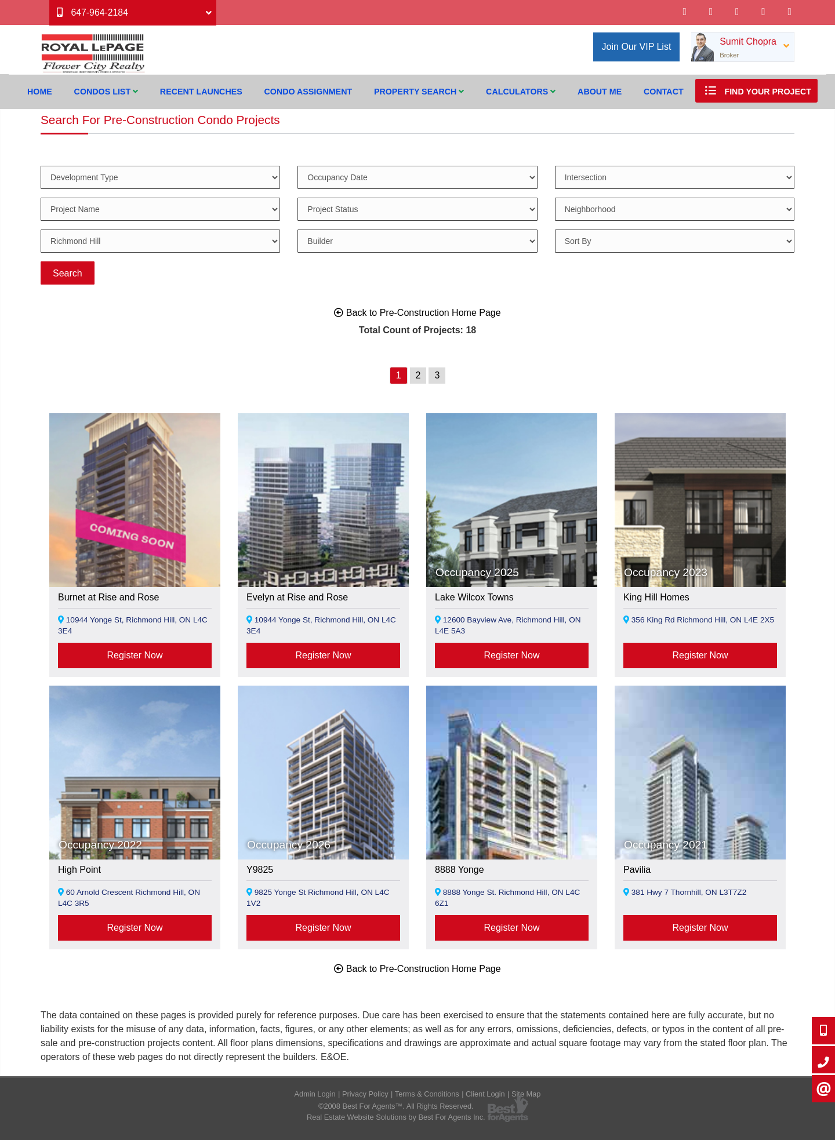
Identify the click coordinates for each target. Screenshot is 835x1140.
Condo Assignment (308, 91)
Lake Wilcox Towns (474, 597)
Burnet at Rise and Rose (108, 597)
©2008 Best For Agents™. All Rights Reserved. (396, 1106)
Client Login (485, 1094)
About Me (600, 91)
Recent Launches (201, 91)
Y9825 (259, 870)
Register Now (134, 655)
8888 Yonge (459, 870)
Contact (664, 91)
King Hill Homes (656, 597)
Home (39, 91)
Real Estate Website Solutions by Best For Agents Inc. (396, 1117)
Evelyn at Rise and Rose (297, 597)
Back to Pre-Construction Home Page (417, 313)
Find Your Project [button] (756, 90)
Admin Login (315, 1094)
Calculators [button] (521, 91)
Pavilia (637, 870)
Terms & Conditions (427, 1094)
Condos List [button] (106, 91)
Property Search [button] (419, 91)
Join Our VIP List (636, 47)
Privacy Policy (365, 1094)
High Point (79, 870)
